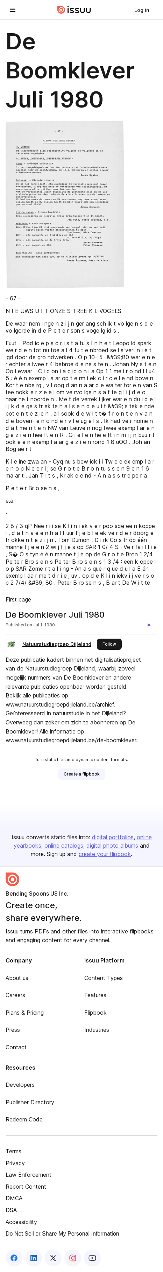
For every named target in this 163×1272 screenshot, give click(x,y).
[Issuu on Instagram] (72, 1258)
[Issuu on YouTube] (92, 1258)
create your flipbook (105, 853)
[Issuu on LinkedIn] (33, 1258)
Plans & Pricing (25, 1012)
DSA (11, 1210)
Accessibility (21, 1221)
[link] (142, 10)
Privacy (15, 1163)
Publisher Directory (30, 1102)
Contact (16, 1047)
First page (18, 599)
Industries (96, 1029)
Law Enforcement (28, 1174)
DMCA (14, 1198)
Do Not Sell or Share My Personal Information (62, 1234)
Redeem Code (24, 1119)
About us (17, 977)
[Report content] (150, 625)
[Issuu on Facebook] (14, 1258)
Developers (20, 1084)
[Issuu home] (74, 10)
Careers (15, 995)
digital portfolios (113, 837)
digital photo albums (112, 845)
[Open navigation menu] (13, 10)
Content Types (103, 977)
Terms (13, 1151)
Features (95, 995)
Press (13, 1029)
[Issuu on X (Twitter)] (53, 1258)
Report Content (26, 1186)
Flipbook (95, 1012)
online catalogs (63, 845)
